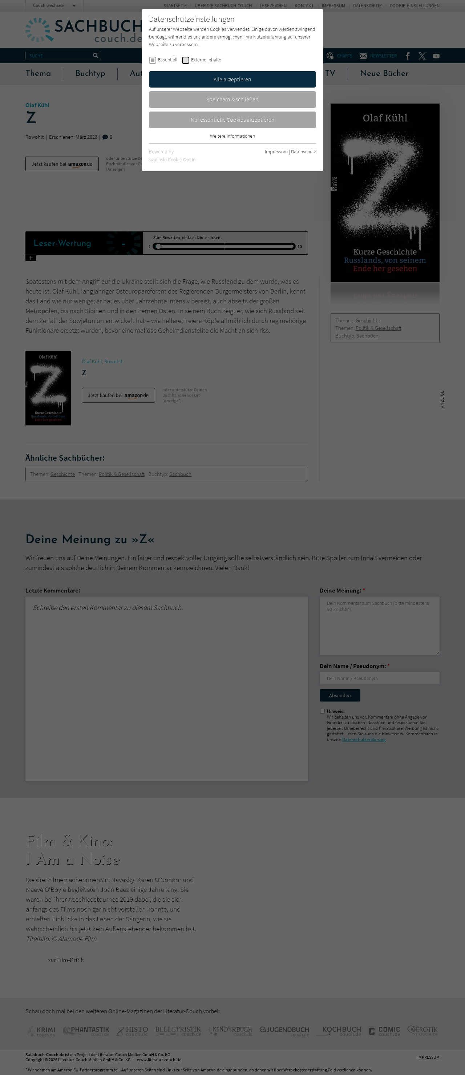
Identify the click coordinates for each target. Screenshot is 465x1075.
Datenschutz (303, 151)
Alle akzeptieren (232, 79)
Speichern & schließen (232, 99)
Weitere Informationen (232, 136)
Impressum (276, 151)
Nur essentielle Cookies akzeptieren (233, 119)
